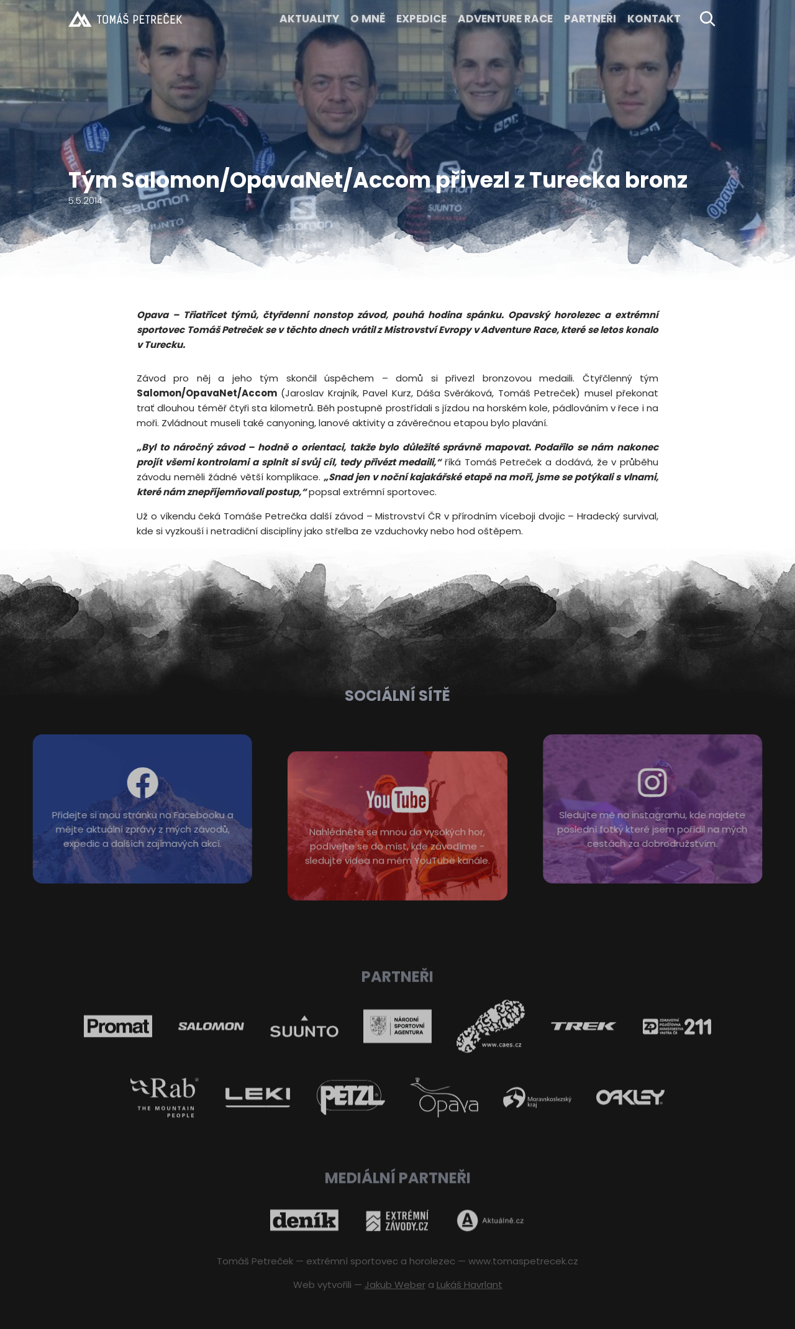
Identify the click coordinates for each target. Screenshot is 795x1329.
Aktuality (309, 18)
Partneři (590, 18)
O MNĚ (367, 18)
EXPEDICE (421, 18)
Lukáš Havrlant (469, 1284)
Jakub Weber (395, 1284)
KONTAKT (654, 18)
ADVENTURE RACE (505, 18)
